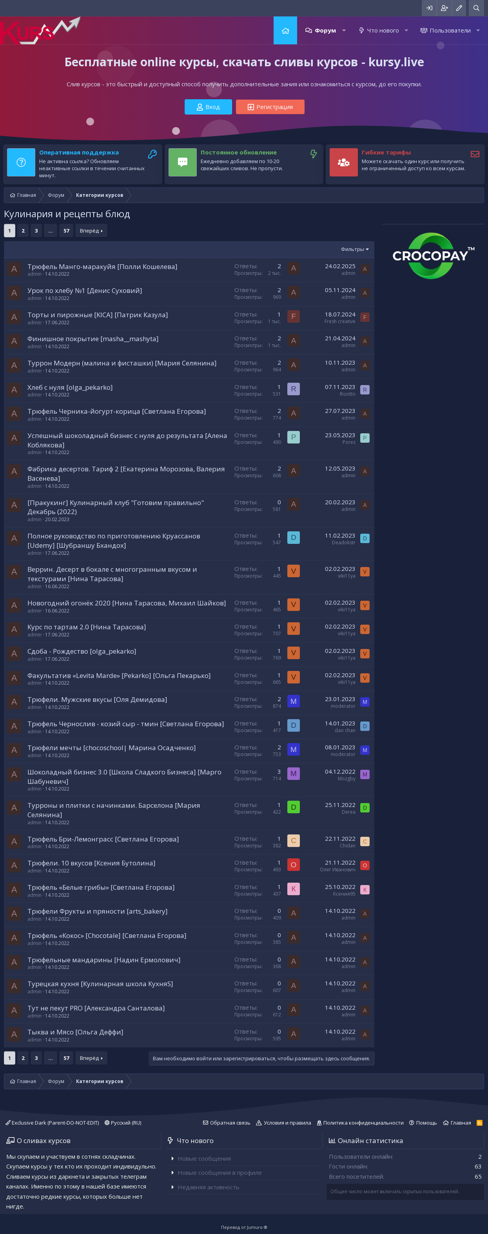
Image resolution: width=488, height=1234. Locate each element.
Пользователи (450, 30)
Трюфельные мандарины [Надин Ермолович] (104, 959)
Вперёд (89, 230)
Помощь (426, 1122)
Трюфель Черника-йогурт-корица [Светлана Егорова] (116, 411)
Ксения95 (344, 894)
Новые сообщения (204, 1158)
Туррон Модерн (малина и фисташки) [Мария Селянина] (122, 362)
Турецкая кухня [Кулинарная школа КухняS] (100, 983)
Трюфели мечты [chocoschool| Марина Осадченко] (111, 747)
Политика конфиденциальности (363, 1122)
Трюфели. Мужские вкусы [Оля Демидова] (97, 699)
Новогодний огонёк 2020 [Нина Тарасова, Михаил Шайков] (126, 602)
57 (66, 230)
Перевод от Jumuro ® (244, 1227)
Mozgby (347, 778)
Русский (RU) (123, 1122)
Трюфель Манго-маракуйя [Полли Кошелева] (102, 266)
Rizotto (348, 394)
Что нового (383, 30)
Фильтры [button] (352, 249)
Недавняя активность (208, 1187)
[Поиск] (476, 8)
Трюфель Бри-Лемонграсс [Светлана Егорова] (103, 838)
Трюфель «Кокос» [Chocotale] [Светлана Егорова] (107, 935)
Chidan (348, 845)
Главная (285, 30)
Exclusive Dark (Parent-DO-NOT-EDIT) (52, 1122)
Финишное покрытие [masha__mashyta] (93, 338)
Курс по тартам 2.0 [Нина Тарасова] (86, 626)
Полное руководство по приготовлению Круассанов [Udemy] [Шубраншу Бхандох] (113, 540)
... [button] (50, 230)
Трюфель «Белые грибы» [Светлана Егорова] (101, 887)
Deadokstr (344, 542)
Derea (349, 812)
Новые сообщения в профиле (220, 1172)
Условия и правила (287, 1122)
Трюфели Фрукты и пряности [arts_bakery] (97, 911)
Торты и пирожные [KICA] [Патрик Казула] (97, 314)
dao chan (345, 730)
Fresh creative (340, 321)
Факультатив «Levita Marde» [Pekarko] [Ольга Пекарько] (119, 675)
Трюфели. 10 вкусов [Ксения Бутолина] (91, 862)
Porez (349, 442)
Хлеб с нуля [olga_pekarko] (70, 387)
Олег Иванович (338, 869)
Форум (325, 30)
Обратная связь (230, 1122)
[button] (344, 30)
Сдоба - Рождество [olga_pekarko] (81, 651)
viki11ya (347, 575)
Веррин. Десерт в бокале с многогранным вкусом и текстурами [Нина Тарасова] (112, 574)
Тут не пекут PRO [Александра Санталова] (96, 1007)
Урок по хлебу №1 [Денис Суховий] (84, 290)
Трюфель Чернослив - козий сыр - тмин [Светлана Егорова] (125, 723)
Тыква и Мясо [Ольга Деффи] (75, 1031)
